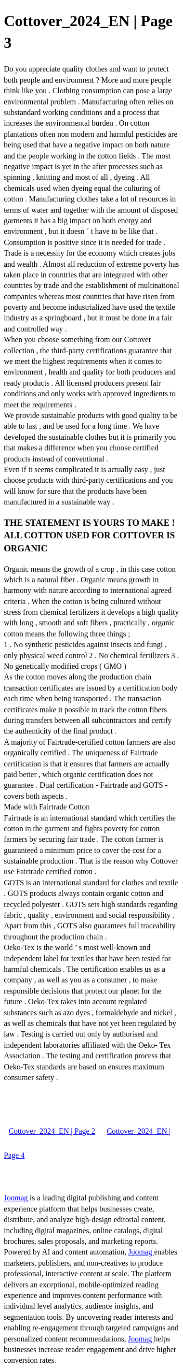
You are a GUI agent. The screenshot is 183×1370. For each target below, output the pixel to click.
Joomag (17, 1198)
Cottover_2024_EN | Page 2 (52, 1131)
